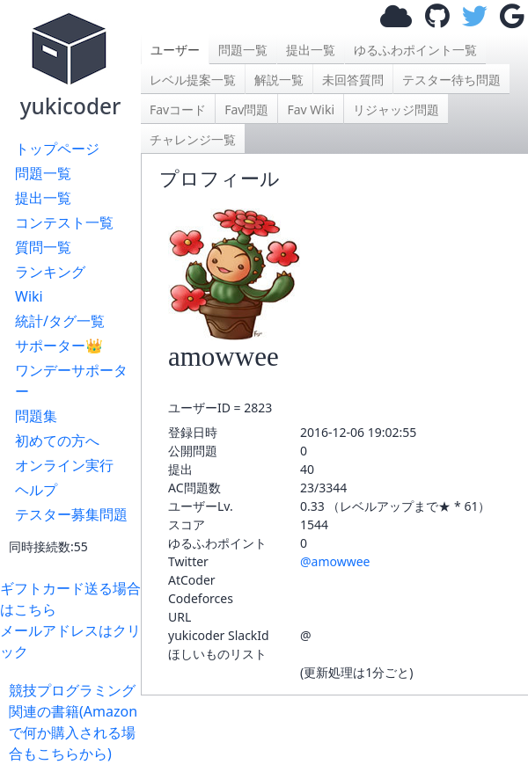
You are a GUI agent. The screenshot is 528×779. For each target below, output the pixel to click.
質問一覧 (43, 247)
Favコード (178, 109)
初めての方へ (57, 440)
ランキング (50, 271)
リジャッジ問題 (396, 109)
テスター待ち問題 (451, 79)
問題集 (36, 416)
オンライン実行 (64, 465)
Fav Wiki (310, 109)
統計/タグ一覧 (60, 321)
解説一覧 (279, 79)
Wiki (29, 296)
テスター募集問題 (71, 514)
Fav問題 (246, 109)
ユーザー (175, 49)
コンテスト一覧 (64, 222)
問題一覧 (43, 173)
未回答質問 (353, 79)
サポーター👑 (59, 345)
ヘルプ (36, 489)
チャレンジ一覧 (193, 139)
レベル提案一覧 (193, 79)
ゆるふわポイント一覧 (415, 49)
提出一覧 (43, 197)
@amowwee (335, 561)
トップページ (57, 148)
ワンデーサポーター (71, 380)
